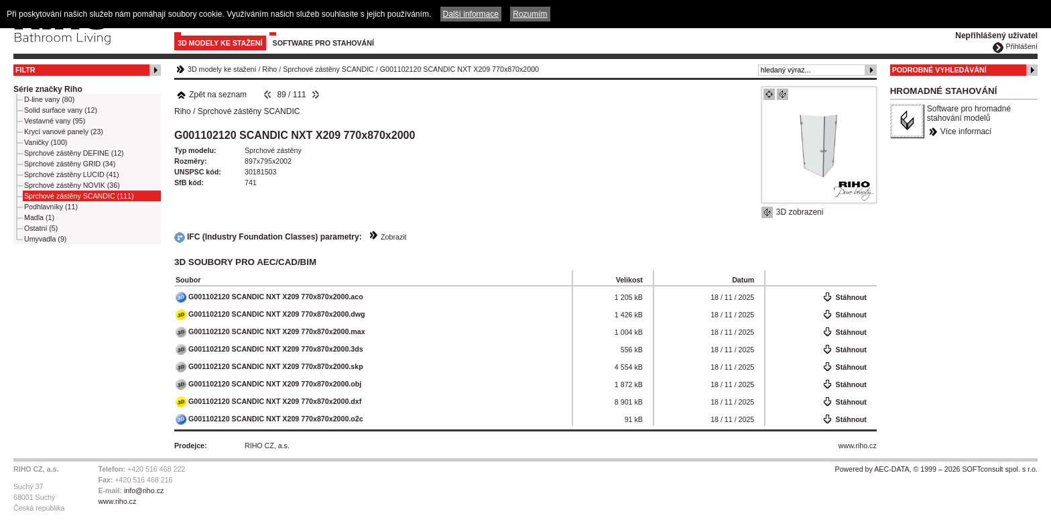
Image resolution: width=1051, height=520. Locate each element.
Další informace (471, 14)
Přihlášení (1022, 46)
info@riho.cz (144, 490)
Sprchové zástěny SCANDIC (328, 69)
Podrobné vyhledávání (939, 70)
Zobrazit (394, 237)
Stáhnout (851, 297)
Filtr (25, 70)
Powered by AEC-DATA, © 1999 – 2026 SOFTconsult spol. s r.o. (936, 469)
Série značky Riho (47, 89)
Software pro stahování (323, 43)
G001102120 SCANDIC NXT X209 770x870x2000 (459, 69)
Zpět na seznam (211, 94)
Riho (269, 69)
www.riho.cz (858, 445)
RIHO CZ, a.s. (267, 445)
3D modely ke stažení (220, 43)
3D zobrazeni (800, 212)
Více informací (966, 131)
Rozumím (530, 14)
